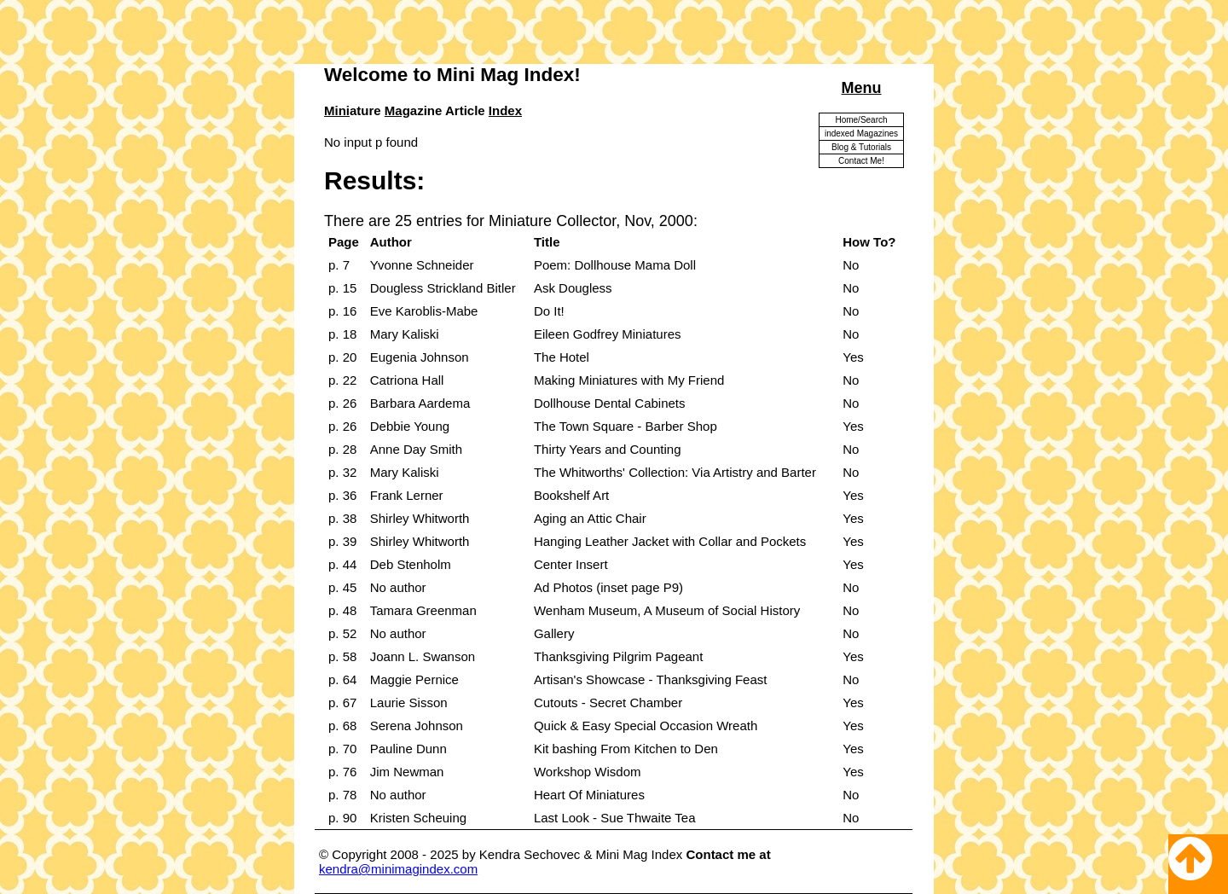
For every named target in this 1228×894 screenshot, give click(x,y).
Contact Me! (861, 160)
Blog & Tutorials (861, 147)
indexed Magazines (861, 133)
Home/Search (861, 120)
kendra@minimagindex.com (398, 869)
